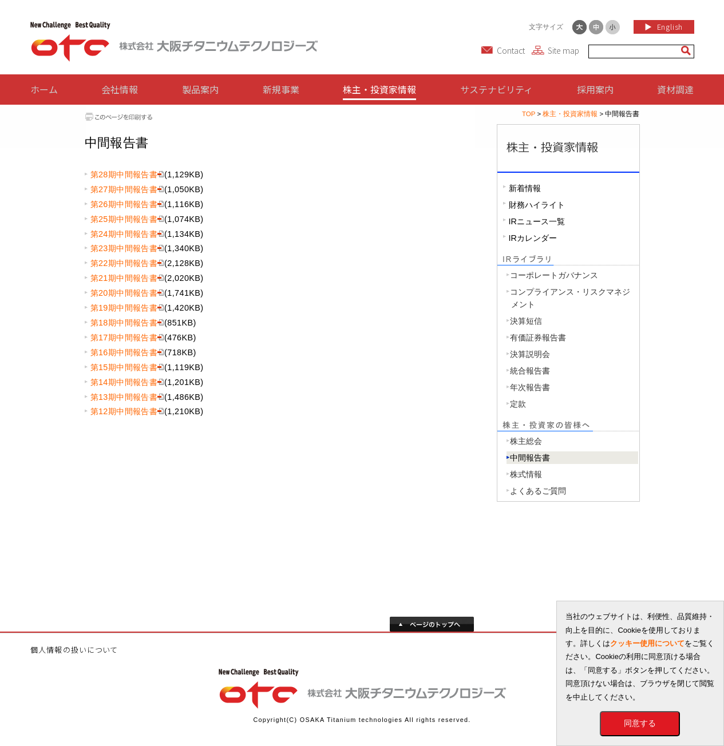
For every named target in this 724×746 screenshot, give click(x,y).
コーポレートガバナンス (554, 275)
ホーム (44, 89)
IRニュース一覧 (537, 221)
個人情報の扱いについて (74, 649)
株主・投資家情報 (379, 89)
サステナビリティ (496, 89)
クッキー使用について (647, 643)
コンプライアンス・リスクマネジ (568, 298)
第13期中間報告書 (124, 397)
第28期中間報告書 (124, 174)
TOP (528, 113)
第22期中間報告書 (124, 263)
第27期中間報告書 (124, 189)
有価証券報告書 (538, 337)
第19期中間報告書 (124, 307)
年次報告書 (530, 387)
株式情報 (526, 474)
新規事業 (281, 89)
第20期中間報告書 (124, 292)
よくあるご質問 (538, 490)
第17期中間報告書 (124, 337)
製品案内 (200, 89)
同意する (640, 723)
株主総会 (526, 441)
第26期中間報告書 (124, 204)
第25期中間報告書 (124, 219)
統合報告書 (530, 370)
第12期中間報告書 (124, 411)
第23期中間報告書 (124, 248)
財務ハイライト (537, 204)
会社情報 (119, 89)
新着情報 (525, 188)
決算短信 (526, 321)
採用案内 (595, 89)
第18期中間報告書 (124, 322)
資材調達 (675, 89)
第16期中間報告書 (124, 352)
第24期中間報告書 (124, 234)
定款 (518, 403)
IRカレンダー (533, 238)
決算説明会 (530, 354)
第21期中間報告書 (124, 278)
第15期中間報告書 (124, 367)
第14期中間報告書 (124, 382)
